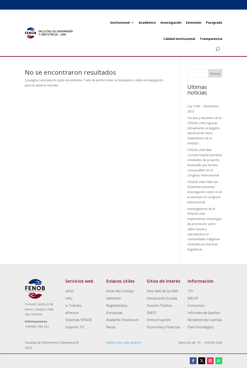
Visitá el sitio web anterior (123, 342)
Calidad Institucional (179, 39)
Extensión (193, 22)
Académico (147, 22)
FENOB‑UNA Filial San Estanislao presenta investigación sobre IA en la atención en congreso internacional (204, 192)
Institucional (120, 22)
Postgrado (214, 22)
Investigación (170, 22)
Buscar (215, 73)
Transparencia (211, 39)
